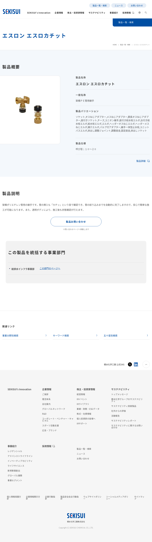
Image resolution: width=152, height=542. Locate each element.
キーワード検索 (61, 335)
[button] (38, 13)
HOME (115, 45)
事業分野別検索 (10, 335)
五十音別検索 (110, 335)
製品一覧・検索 (125, 45)
